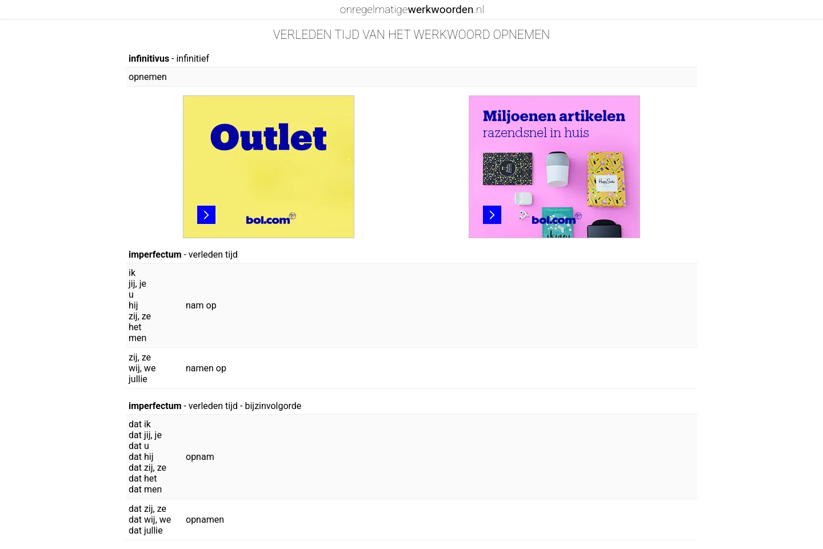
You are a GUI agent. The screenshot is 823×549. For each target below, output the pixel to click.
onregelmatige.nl (412, 9)
